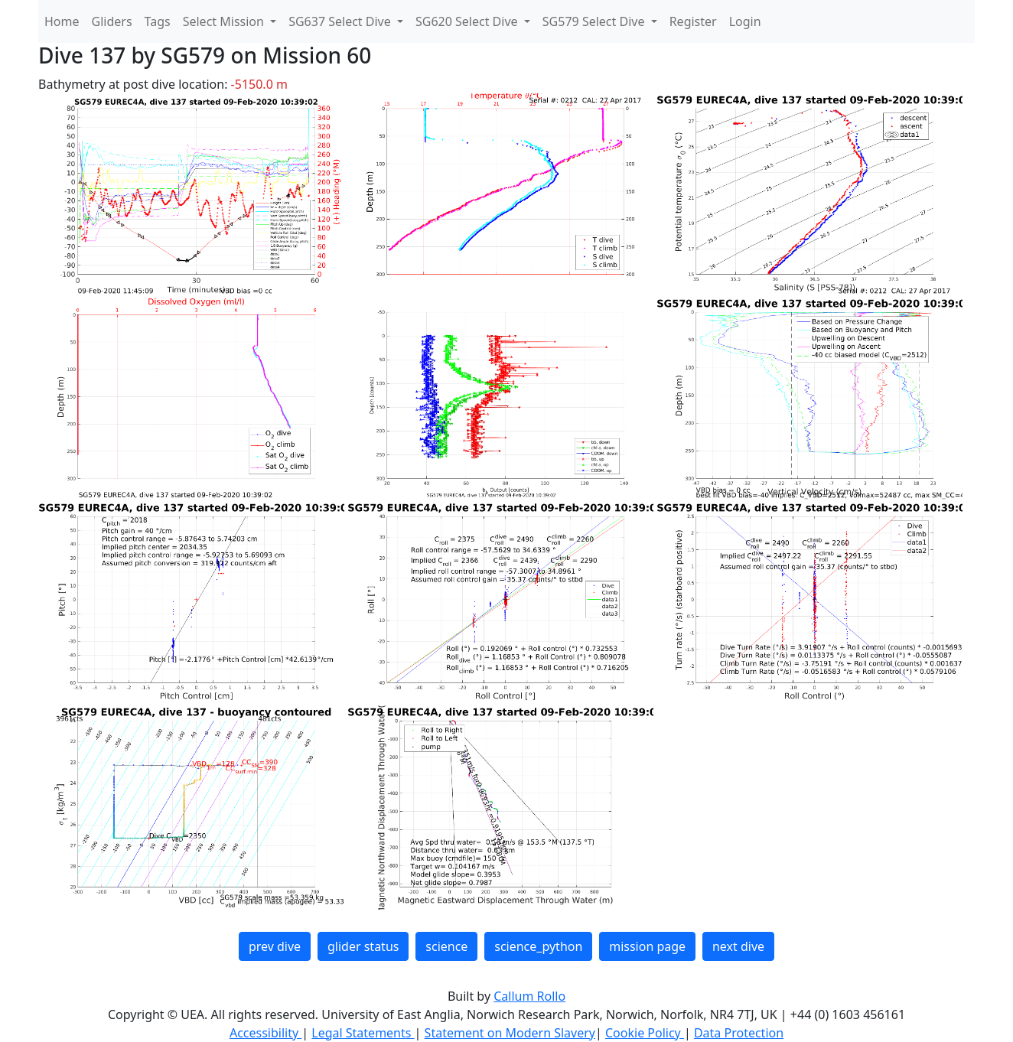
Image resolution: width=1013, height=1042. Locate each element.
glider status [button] (363, 946)
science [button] (446, 946)
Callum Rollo (529, 996)
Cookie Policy (644, 1032)
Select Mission (225, 21)
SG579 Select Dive (595, 21)
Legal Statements (362, 1032)
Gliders (112, 21)
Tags (158, 21)
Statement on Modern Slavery (510, 1032)
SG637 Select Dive (341, 21)
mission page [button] (647, 946)
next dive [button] (738, 946)
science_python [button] (538, 946)
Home (62, 21)
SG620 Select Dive (468, 21)
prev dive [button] (275, 946)
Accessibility (265, 1032)
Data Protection (738, 1032)
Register (693, 21)
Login (745, 21)
